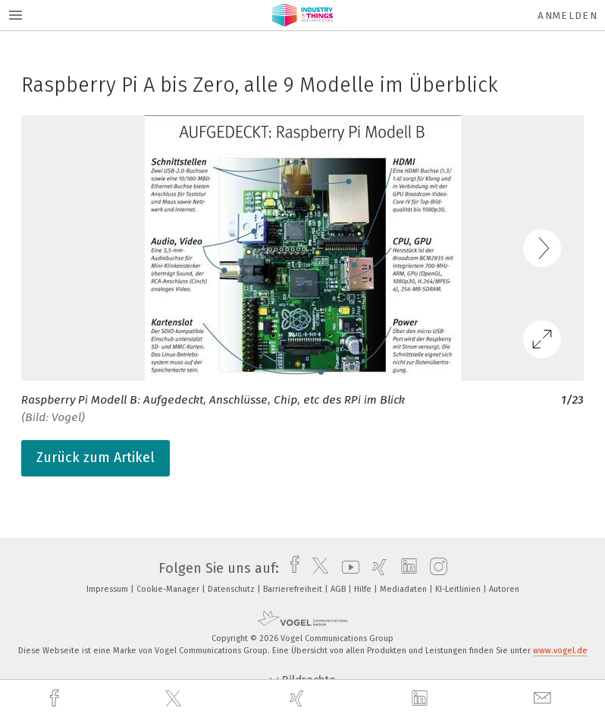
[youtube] (346, 568)
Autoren (504, 589)
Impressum (108, 589)
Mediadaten (404, 589)
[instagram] (434, 568)
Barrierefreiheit (293, 589)
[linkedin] (421, 699)
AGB (339, 589)
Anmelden (567, 15)
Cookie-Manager (169, 589)
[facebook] (56, 698)
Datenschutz (232, 589)
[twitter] (175, 698)
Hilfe (364, 589)
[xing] (298, 698)
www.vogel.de (560, 651)
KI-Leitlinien (459, 589)
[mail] (544, 698)
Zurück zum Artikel (95, 457)
